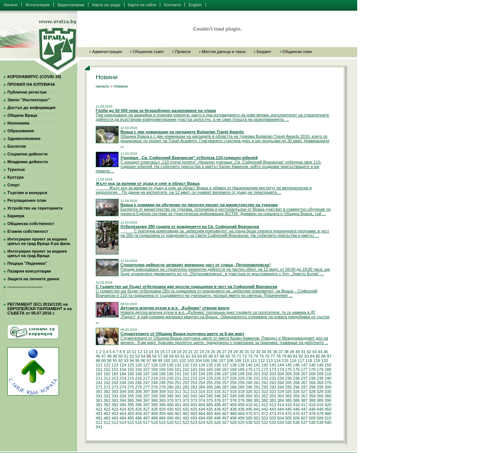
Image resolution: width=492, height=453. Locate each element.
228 (233, 378)
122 (106, 365)
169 (241, 369)
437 (225, 409)
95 (137, 360)
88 (98, 360)
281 (178, 387)
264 (280, 382)
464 (201, 413)
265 (288, 382)
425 (130, 409)
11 (134, 352)
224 (201, 378)
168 (233, 369)
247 (146, 382)
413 (272, 405)
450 (327, 409)
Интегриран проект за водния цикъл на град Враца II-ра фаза (38, 241)
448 (312, 409)
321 (256, 391)
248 (154, 382)
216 (138, 378)
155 (130, 369)
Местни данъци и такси (224, 51)
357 (304, 396)
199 (241, 374)
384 (280, 400)
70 (233, 356)
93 (126, 360)
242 (106, 382)
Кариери (15, 216)
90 (109, 360)
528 (233, 422)
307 (146, 391)
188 (154, 374)
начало (102, 86)
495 (209, 418)
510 (327, 418)
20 (185, 352)
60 (177, 356)
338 (154, 396)
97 (149, 360)
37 (280, 352)
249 (162, 382)
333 (115, 396)
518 (154, 422)
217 (146, 378)
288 (233, 387)
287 (225, 387)
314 (201, 391)
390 (327, 400)
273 (115, 387)
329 (320, 391)
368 (154, 400)
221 (178, 378)
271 (99, 387)
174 (280, 369)
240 (327, 378)
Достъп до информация (31, 107)
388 (312, 400)
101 (174, 360)
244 (122, 382)
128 (154, 365)
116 (293, 360)
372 (186, 400)
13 (145, 352)
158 (154, 369)
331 (99, 396)
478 (312, 413)
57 (160, 356)
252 (186, 382)
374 (201, 400)
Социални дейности (27, 154)
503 (272, 418)
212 (106, 378)
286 (217, 387)
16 (162, 352)
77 (273, 356)
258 (233, 382)
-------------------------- (24, 286)
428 (154, 409)
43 (314, 352)
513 (115, 422)
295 (288, 387)
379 (241, 400)
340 (170, 396)
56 (154, 356)
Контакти (172, 5)
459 (162, 413)
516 (138, 422)
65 (205, 356)
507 (304, 418)
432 (186, 409)
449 (320, 409)
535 (288, 422)
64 (199, 356)
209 (320, 374)
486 (138, 418)
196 (217, 374)
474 (280, 413)
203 (272, 374)
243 (115, 382)
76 (267, 356)
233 (272, 378)
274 (122, 387)
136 (217, 365)
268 (312, 382)
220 (170, 378)
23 (202, 352)
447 (304, 409)
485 (130, 418)
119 (316, 360)
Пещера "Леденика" (27, 263)
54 (143, 356)
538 (312, 422)
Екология (16, 146)
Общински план (297, 51)
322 (264, 391)
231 (256, 378)
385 (288, 400)
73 (250, 356)
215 (130, 378)
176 (296, 369)
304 (122, 391)
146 (296, 365)
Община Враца (22, 115)
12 (139, 352)
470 (249, 413)
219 (162, 378)
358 (312, 396)
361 (99, 400)
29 (235, 352)
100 (167, 360)
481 (99, 418)
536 (296, 422)
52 (132, 356)
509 (320, 418)
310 (170, 391)
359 (320, 396)
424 (122, 409)
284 (201, 387)
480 (327, 413)
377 (225, 400)
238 (312, 378)
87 (329, 356)
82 (301, 356)
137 (225, 365)
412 (264, 405)
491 (178, 418)
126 (138, 365)
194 (201, 374)
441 (256, 409)
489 (162, 418)
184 (122, 374)
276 (138, 387)
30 (241, 352)
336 (138, 396)
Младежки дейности (27, 161)
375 (209, 400)
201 (256, 374)
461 (178, 413)
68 (222, 356)
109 (238, 360)
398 (154, 405)
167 (225, 369)
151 (99, 369)
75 (261, 356)
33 (258, 352)
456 (138, 413)
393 (115, 405)
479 (320, 413)
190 (170, 374)
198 (233, 374)
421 (99, 409)
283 (193, 387)
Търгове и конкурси (27, 192)
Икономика (18, 123)
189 (162, 374)
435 (209, 409)
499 (241, 418)
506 (296, 418)
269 (320, 382)
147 (304, 365)
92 (120, 360)
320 (249, 391)
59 (171, 356)
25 (213, 352)
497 (225, 418)
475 (288, 413)
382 (264, 400)
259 (241, 382)
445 (288, 409)
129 (162, 365)
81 (295, 356)
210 (327, 374)
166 (217, 369)
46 (98, 356)
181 (99, 374)
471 (256, 413)
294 (280, 387)
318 (233, 391)
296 (296, 387)
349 (241, 396)
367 (146, 400)
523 (193, 422)
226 (217, 378)
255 (209, 382)
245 (130, 382)
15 (156, 352)
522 (186, 422)
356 (296, 396)
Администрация (107, 51)
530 (249, 422)
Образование (20, 131)
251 (178, 382)
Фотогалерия (37, 5)
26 (219, 352)
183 (115, 374)
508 (312, 418)
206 (296, 374)
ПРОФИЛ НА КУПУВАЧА (31, 84)
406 (217, 405)
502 (264, 418)
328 (312, 391)
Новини (121, 86)
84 (312, 356)
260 (249, 382)
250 (170, 382)
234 (280, 378)
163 (193, 369)
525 (209, 422)
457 (146, 413)
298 (312, 387)
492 (186, 418)
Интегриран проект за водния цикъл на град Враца (37, 253)
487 (146, 418)
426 (138, 409)
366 (138, 400)
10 (128, 352)
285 (209, 387)
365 (130, 400)
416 (296, 405)
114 (277, 360)
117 (301, 360)
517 (146, 422)
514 (122, 422)
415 (288, 405)
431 (178, 409)
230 (249, 378)
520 (170, 422)
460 (170, 413)
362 (106, 400)
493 (193, 418)
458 (154, 413)
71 (239, 356)
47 (103, 356)
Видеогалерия (70, 5)
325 (288, 391)
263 (272, 382)
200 (249, 374)
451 (99, 413)
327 (304, 391)
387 (304, 400)
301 (99, 391)
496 (217, 418)
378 (233, 400)
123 (115, 365)
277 (146, 387)
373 (193, 400)
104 (198, 360)
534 (280, 422)
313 (193, 391)
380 (249, 400)
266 (296, 382)
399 (162, 405)
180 (327, 369)
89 (103, 360)
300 (327, 387)
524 (201, 422)
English (195, 5)
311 (178, 391)
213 (115, 378)
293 (272, 387)
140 (249, 365)
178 (312, 369)
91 (115, 360)
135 (209, 365)
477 (304, 413)
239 (320, 378)
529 (241, 422)
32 (252, 352)
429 (162, 409)
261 (256, 382)
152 (106, 369)
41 (303, 352)
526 (217, 422)
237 (304, 378)
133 (193, 365)
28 (230, 352)
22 (196, 352)
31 (247, 352)
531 (256, 422)
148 (312, 365)
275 (130, 387)
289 (241, 387)
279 (162, 387)
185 (130, 374)
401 (178, 405)
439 (241, 409)
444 (280, 409)
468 (233, 413)
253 (193, 382)
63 (193, 356)
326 (296, 391)
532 (264, 422)
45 (326, 352)
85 (318, 356)
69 (227, 356)
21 (190, 352)
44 (320, 352)
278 (154, 387)
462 (186, 413)
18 (173, 352)
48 (109, 356)
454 (122, 413)
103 (190, 360)
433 (193, 409)
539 (320, 422)
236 (296, 378)
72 (244, 356)
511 (99, 422)
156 (138, 369)
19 (179, 352)
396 (138, 405)
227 (225, 378)
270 (327, 382)
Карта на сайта (142, 5)
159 (162, 369)
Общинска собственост (30, 223)
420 (327, 405)
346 (217, 396)
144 (280, 365)
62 (188, 356)
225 (209, 378)
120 (324, 360)
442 (264, 409)
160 (170, 369)
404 (201, 405)
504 (280, 418)
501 (256, 418)
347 (225, 396)
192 (186, 374)
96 (143, 360)
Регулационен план (26, 200)
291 (256, 387)
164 (201, 369)
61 (182, 356)
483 (115, 418)
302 (106, 391)
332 (106, 396)
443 (272, 409)
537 (304, 422)
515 (130, 422)
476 (296, 413)
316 (217, 391)
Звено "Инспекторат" (28, 100)
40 (297, 352)
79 (284, 356)
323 (272, 391)
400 (170, 405)
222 (186, 378)
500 (249, 418)
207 (304, 374)
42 (309, 352)
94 (132, 360)
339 (162, 396)
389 (320, 400)
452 (106, 413)
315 (209, 391)
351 (256, 396)
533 (272, 422)
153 (115, 369)
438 (233, 409)
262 (264, 382)
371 (178, 400)
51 (126, 356)
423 (115, 409)
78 (278, 356)
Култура (15, 177)
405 (209, 405)
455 (130, 413)
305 (130, 391)
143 (272, 365)
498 (233, 418)
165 (209, 369)
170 (249, 369)
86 (323, 356)
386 (296, 400)
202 (264, 374)
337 (146, 396)
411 (256, 405)
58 (166, 356)
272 (106, 387)
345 (209, 396)
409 (241, 405)
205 (288, 374)
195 (209, 374)
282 (186, 387)
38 (286, 352)
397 (146, 405)
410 (249, 405)
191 (178, 374)
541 (99, 427)
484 (122, 418)
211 (99, 378)
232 (264, 378)
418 (312, 405)
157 (146, 369)
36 (275, 352)
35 (269, 352)
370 (170, 400)
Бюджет (264, 51)
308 (154, 391)
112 (261, 360)
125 (130, 365)
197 (225, 374)
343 (193, 396)
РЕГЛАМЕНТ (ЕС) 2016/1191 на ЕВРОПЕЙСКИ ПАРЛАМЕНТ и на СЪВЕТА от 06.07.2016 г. (39, 308)
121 (99, 365)
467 (225, 413)
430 (170, 409)
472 (264, 413)
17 (168, 352)
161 (178, 369)
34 (263, 352)
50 (120, 356)
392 (106, 405)
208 (312, 374)
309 (162, 391)
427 (146, 409)
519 (162, 422)
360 (327, 396)
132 (186, 365)
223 (193, 378)
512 (106, 422)
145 (288, 365)
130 (170, 365)
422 (106, 409)
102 (182, 360)
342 (186, 396)
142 (264, 365)
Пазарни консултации (29, 271)
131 (178, 365)
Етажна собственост (27, 231)
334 (122, 396)
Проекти (182, 51)
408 (233, 405)
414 (280, 405)
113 (269, 360)
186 (138, 374)
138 (233, 365)
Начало (11, 5)
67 (216, 356)
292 (264, 387)
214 (122, 378)
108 (229, 360)
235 (288, 378)
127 (146, 365)
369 (162, 400)
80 (290, 356)
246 (138, 382)
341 (178, 396)
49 (115, 356)
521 (178, 422)
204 (280, 374)
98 (154, 360)
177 (304, 369)
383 (272, 400)
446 (296, 409)
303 (115, 391)
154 (122, 369)
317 (225, 391)
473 (272, 413)
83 (307, 356)
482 (106, 418)
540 (327, 422)
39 (292, 352)
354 (280, 396)
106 (214, 360)
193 (193, 374)
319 (241, 391)
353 (272, 396)
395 (130, 405)
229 (241, 378)
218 (154, 378)
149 (320, 365)
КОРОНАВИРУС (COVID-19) (34, 76)
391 (99, 405)
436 (217, 409)
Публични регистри (26, 92)
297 (304, 387)
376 (217, 400)
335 (130, 396)
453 (115, 413)
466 (217, 413)
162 (186, 369)
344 (201, 396)
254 (201, 382)
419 (320, 405)
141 (256, 365)
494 (201, 418)
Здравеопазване (24, 138)
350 (249, 396)
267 (304, 382)
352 (264, 396)
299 (320, 387)
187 (146, 374)
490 (170, 418)
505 (288, 418)
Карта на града (106, 5)
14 (151, 352)
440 (249, 409)
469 (241, 413)
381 (256, 400)
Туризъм (16, 169)
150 (327, 365)
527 (225, 422)
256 (217, 382)
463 (193, 413)
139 (241, 365)
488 (154, 418)
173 (272, 369)
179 (320, 369)
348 (233, 396)
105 (206, 360)
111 (253, 360)
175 (288, 369)
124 (122, 365)
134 (201, 365)
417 (304, 405)
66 (210, 356)
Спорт (13, 185)
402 (186, 405)
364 (122, 400)
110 (245, 360)
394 (122, 405)
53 (137, 356)
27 (224, 352)
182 (106, 374)
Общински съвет (148, 51)
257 (225, 382)
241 (99, 382)
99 (160, 360)
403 (193, 405)
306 (138, 391)
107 (222, 360)
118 (308, 360)
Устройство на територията (35, 208)
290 (249, 387)
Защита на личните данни (33, 279)
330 (327, 391)
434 (201, 409)
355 (288, 396)
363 (115, 400)
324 (280, 391)
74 (256, 356)
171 (256, 369)
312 (186, 391)
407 (225, 405)
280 (170, 387)
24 (207, 352)
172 (264, 369)
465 (209, 413)
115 (285, 360)
